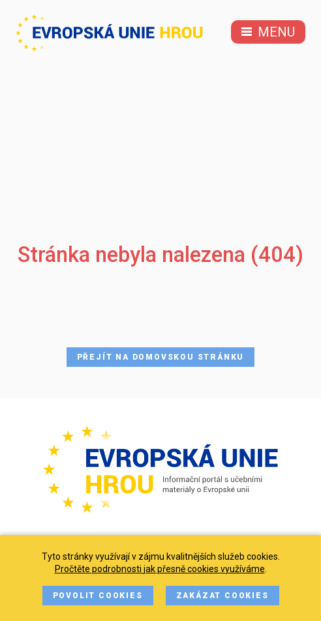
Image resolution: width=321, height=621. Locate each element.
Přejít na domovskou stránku (161, 357)
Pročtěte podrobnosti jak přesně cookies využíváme (160, 569)
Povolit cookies (98, 595)
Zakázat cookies (222, 595)
